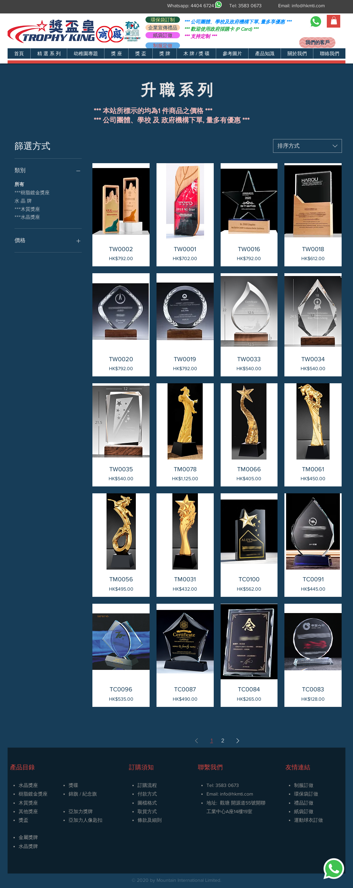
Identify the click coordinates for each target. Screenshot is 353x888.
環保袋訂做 (306, 794)
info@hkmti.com (308, 5)
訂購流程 (147, 785)
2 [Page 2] (222, 740)
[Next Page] (238, 741)
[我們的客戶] (317, 42)
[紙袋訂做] (162, 35)
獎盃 (23, 820)
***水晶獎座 (27, 216)
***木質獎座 (27, 208)
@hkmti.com (240, 794)
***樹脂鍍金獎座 (32, 192)
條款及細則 (150, 820)
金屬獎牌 (28, 837)
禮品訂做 (303, 803)
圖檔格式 (147, 803)
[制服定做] (162, 45)
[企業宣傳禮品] (162, 27)
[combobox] (307, 146)
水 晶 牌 (23, 200)
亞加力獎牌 (81, 811)
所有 (19, 183)
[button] (48, 53)
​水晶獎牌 (28, 846)
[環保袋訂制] (162, 20)
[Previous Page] (196, 741)
